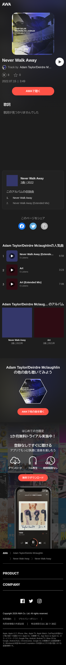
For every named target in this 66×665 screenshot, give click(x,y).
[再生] (59, 62)
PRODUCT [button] (11, 573)
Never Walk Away (32, 178)
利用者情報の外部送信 (13, 624)
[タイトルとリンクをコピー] (44, 226)
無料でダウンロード (32, 477)
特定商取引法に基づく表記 (43, 624)
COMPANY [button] (11, 584)
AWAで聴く (33, 91)
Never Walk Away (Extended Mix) (31, 203)
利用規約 (7, 619)
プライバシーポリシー (28, 619)
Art (49, 340)
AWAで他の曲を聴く (33, 411)
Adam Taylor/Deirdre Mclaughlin (40, 67)
